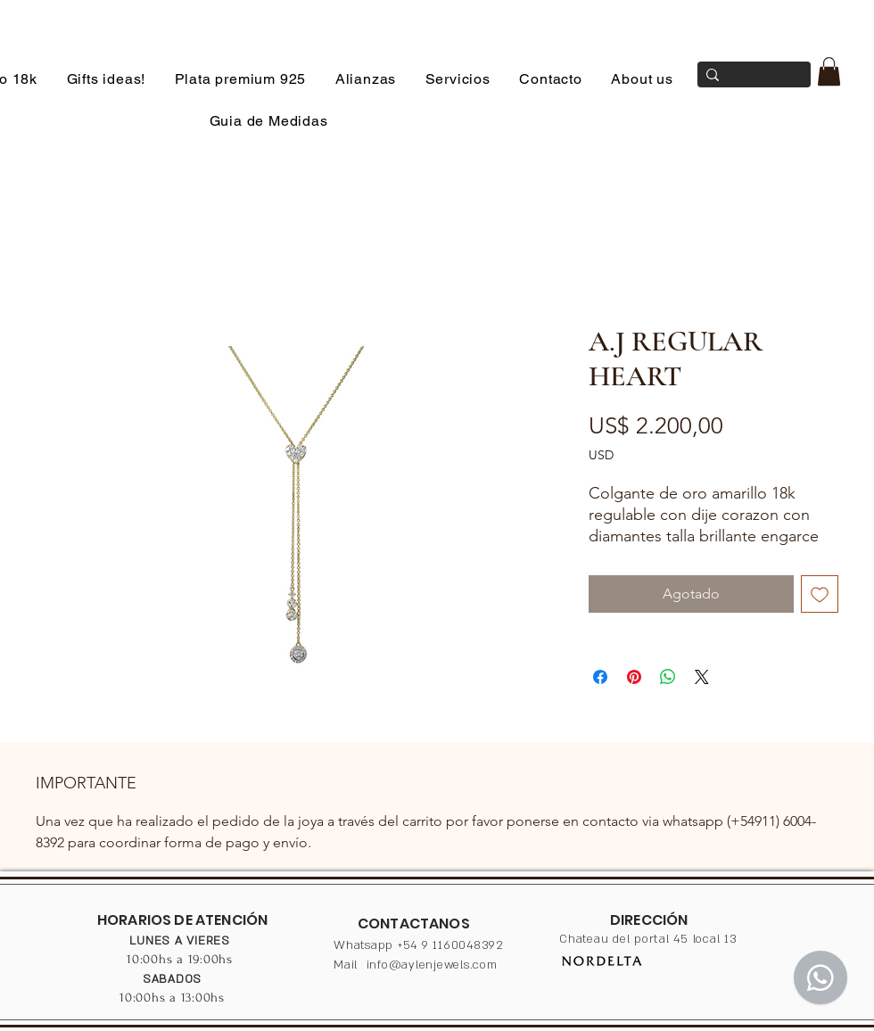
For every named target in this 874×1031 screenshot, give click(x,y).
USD (601, 455)
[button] (829, 71)
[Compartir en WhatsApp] (668, 677)
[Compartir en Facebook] (600, 677)
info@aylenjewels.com (432, 965)
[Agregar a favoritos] (819, 594)
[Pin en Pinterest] (634, 677)
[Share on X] (702, 677)
